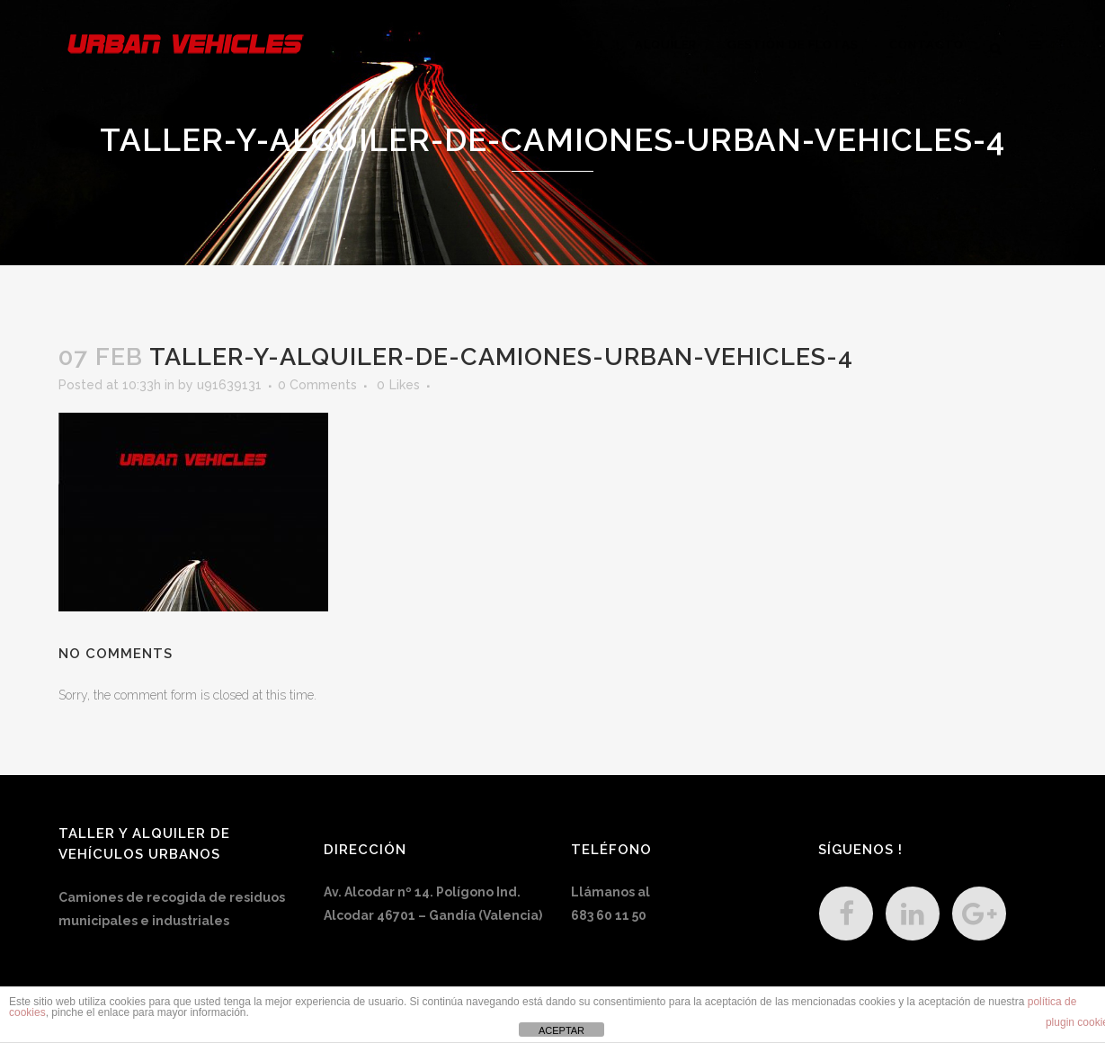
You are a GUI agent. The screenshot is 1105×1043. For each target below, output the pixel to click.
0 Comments (317, 385)
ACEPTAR (561, 1030)
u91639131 (229, 385)
